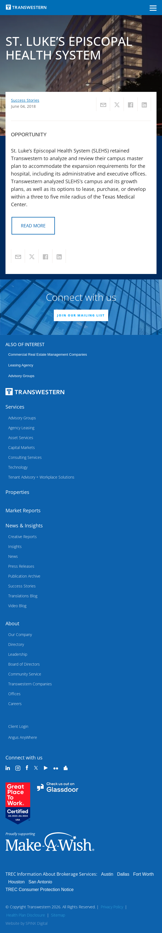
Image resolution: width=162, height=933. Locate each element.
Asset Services (20, 437)
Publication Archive (24, 576)
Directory (16, 644)
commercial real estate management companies (47, 354)
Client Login (18, 726)
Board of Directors (24, 664)
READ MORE (33, 226)
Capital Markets (21, 447)
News (13, 556)
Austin (107, 874)
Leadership (17, 654)
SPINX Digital (37, 923)
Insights (15, 546)
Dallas (123, 874)
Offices (14, 693)
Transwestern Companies (30, 683)
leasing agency (20, 365)
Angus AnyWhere (22, 737)
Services (14, 406)
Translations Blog (22, 595)
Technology (17, 467)
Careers (15, 703)
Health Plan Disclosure (25, 915)
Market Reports (23, 510)
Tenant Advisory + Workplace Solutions (41, 477)
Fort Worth (143, 874)
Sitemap (58, 915)
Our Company (20, 634)
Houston (16, 882)
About (12, 623)
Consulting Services (25, 457)
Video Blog (17, 605)
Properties (17, 492)
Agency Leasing (21, 427)
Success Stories (25, 100)
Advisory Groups (21, 376)
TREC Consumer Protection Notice (39, 889)
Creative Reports (22, 536)
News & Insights (24, 525)
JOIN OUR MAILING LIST (81, 315)
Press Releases (21, 566)
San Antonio (40, 882)
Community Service (24, 674)
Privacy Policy (112, 906)
